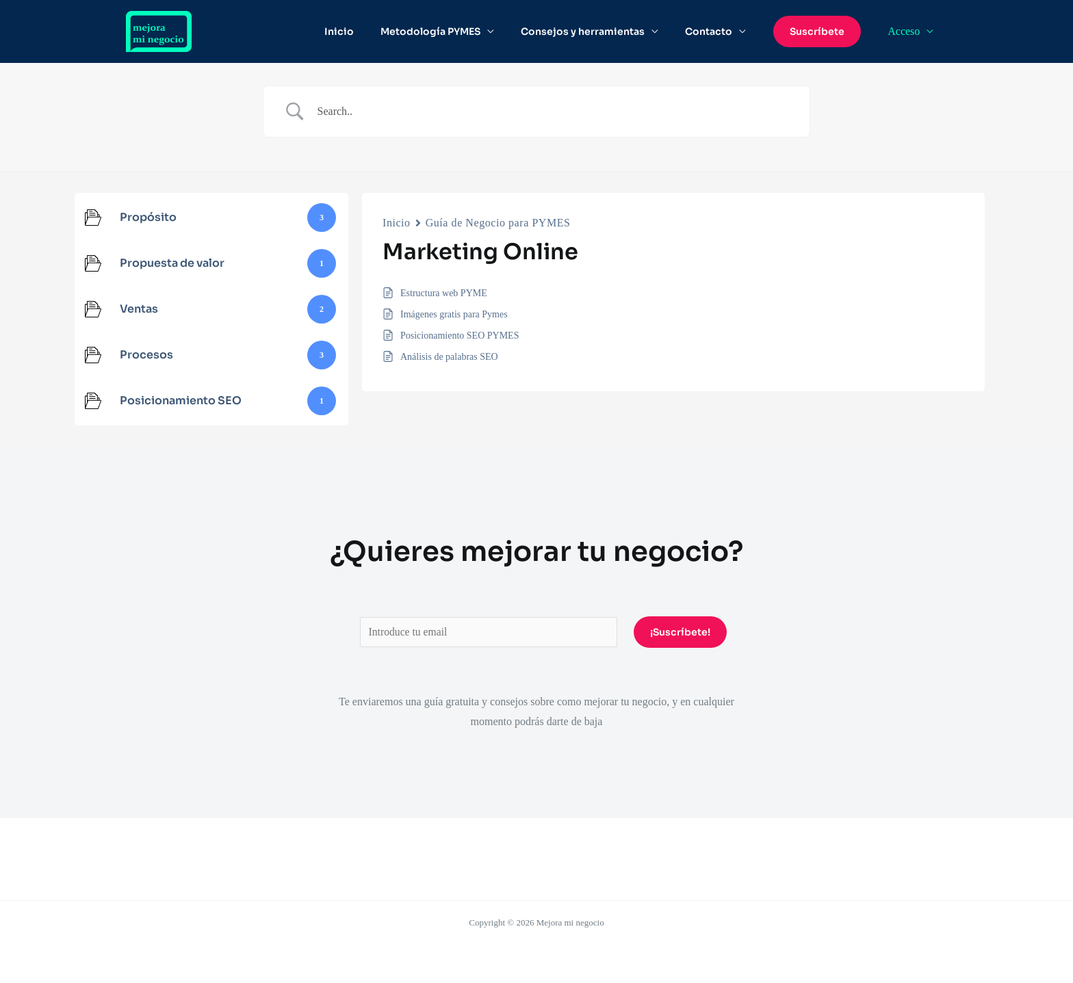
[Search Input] (553, 111)
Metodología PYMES (454, 31)
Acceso (906, 31)
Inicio (370, 31)
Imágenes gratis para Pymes (454, 314)
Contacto (717, 31)
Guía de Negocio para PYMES (498, 222)
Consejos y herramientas (599, 31)
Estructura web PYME (443, 293)
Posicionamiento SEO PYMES (459, 335)
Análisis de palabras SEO (449, 357)
